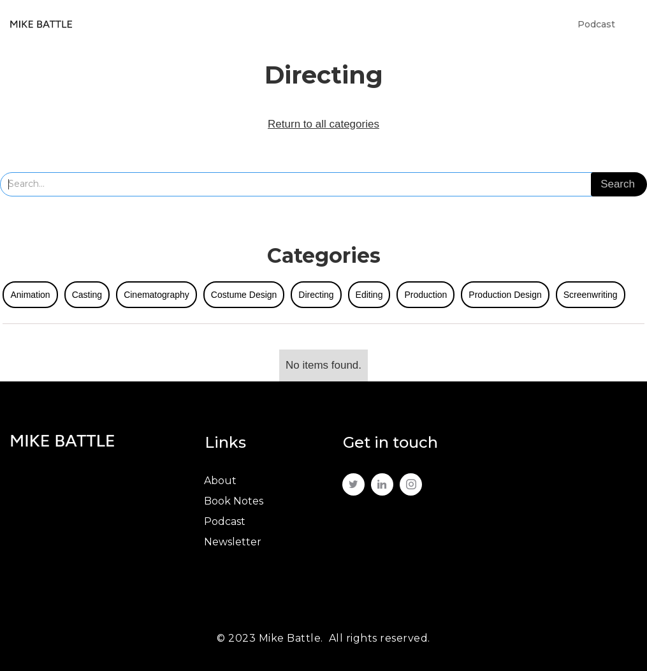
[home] (41, 24)
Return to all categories (323, 124)
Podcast (596, 24)
